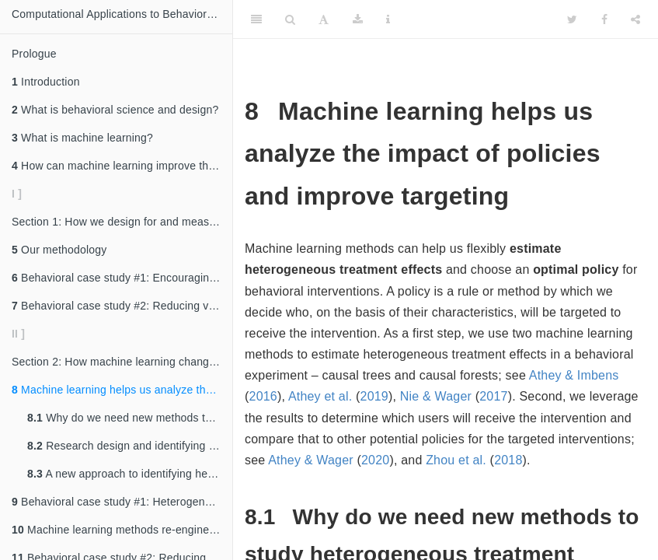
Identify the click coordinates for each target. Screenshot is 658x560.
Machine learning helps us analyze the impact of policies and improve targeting (122, 389)
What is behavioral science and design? (115, 109)
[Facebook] (604, 19)
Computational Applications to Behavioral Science (122, 14)
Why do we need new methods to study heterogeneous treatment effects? (129, 417)
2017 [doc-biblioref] (493, 396)
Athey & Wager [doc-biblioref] (310, 460)
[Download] (357, 19)
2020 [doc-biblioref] (375, 460)
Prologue (34, 53)
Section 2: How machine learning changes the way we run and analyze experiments (122, 361)
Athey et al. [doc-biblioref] (320, 396)
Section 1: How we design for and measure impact (122, 221)
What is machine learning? (82, 137)
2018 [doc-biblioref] (508, 460)
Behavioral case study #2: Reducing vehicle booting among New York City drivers (122, 305)
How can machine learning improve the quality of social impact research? (122, 165)
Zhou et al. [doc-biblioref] (456, 460)
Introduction (46, 81)
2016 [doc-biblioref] (263, 396)
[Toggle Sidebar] (256, 19)
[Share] (635, 19)
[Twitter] (572, 19)
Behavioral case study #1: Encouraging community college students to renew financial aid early (122, 277)
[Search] (290, 19)
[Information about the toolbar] (388, 19)
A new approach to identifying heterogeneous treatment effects (129, 473)
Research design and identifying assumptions (129, 445)
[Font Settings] (323, 19)
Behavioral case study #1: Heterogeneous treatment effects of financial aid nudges (122, 501)
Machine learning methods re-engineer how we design (122, 529)
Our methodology (59, 249)
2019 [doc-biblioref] (374, 396)
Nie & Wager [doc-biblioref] (436, 396)
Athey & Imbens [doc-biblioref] (574, 375)
